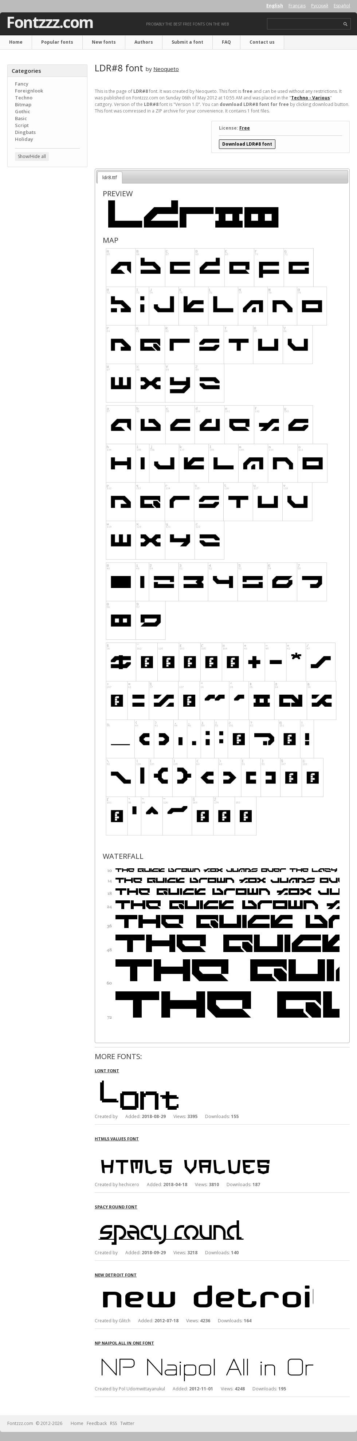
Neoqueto (166, 68)
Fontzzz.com (49, 22)
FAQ (226, 42)
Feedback (97, 1423)
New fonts (104, 42)
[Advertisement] (47, 216)
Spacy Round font (116, 1206)
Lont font (107, 1070)
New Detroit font (116, 1275)
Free (244, 128)
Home (16, 42)
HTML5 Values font (117, 1138)
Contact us (262, 42)
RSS (113, 1423)
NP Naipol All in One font (124, 1343)
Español (342, 6)
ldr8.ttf (109, 177)
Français (297, 6)
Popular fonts (57, 42)
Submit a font (187, 42)
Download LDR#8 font (247, 144)
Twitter (127, 1423)
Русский (319, 6)
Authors (143, 42)
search (346, 24)
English (274, 6)
